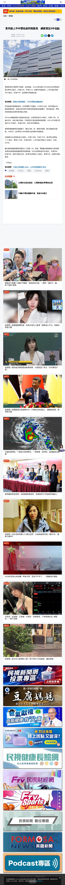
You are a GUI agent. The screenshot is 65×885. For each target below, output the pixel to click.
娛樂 (57, 6)
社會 (51, 6)
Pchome (38, 171)
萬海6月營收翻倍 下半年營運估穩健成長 (28, 102)
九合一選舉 (31, 6)
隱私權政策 (39, 881)
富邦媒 (11, 171)
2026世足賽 (18, 6)
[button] (60, 11)
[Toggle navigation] (4, 2)
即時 (9, 6)
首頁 (4, 6)
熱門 (40, 6)
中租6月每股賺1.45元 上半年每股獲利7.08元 (29, 167)
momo (20, 171)
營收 (29, 171)
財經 (47, 171)
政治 (45, 6)
